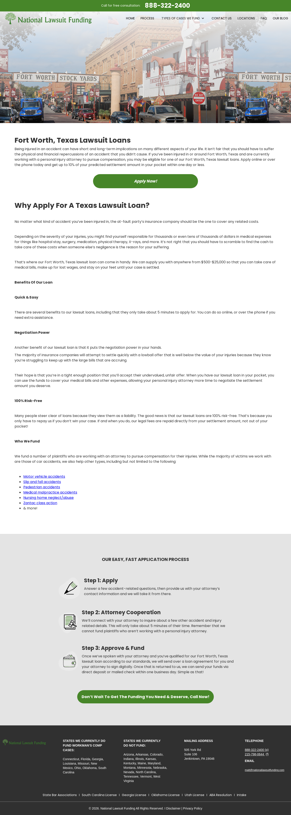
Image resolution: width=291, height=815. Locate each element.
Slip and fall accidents (42, 481)
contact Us (222, 18)
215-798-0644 (255, 754)
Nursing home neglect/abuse (48, 497)
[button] (183, 18)
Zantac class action (40, 502)
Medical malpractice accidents (50, 492)
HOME (130, 18)
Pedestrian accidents (41, 487)
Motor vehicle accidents (44, 476)
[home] (48, 18)
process (147, 18)
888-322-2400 (255, 750)
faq (264, 18)
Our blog (280, 18)
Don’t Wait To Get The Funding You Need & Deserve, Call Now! (145, 696)
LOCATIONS (246, 18)
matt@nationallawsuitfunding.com (264, 770)
